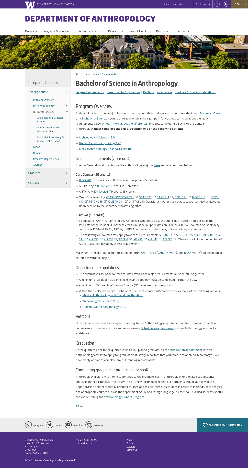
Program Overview (43, 99)
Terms (130, 443)
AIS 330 (95, 239)
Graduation (164, 92)
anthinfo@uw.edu (84, 443)
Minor (36, 146)
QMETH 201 (118, 201)
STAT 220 (147, 197)
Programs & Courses (55, 31)
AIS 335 (110, 239)
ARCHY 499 (168, 253)
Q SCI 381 (183, 197)
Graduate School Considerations (195, 92)
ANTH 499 (149, 253)
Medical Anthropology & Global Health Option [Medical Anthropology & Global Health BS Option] (50, 139)
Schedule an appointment (157, 328)
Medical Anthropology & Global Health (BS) (106, 149)
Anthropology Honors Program (124, 397)
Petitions (148, 92)
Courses (33, 183)
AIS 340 (125, 239)
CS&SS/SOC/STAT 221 (122, 197)
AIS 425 (140, 239)
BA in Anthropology (43, 105)
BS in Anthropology (43, 111)
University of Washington (44, 460)
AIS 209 (195, 235)
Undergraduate (111, 74)
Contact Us (132, 449)
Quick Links (201, 4)
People (29, 31)
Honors (37, 153)
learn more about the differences (127, 123)
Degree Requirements (90, 92)
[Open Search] (226, 4)
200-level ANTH (103, 191)
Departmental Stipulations (123, 92)
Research (114, 31)
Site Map (131, 446)
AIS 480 (169, 239)
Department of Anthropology (90, 18)
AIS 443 (154, 239)
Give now (239, 4)
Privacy (130, 440)
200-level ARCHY (104, 186)
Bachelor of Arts (210, 113)
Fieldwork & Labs (89, 31)
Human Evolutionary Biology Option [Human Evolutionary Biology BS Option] (48, 129)
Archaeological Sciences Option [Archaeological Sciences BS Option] (50, 119)
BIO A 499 (192, 253)
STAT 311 (165, 197)
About (182, 31)
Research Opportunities (46, 159)
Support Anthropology (222, 425)
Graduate (34, 173)
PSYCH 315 (98, 201)
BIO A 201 (87, 180)
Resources (163, 31)
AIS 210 (210, 235)
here (157, 165)
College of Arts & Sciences (177, 4)
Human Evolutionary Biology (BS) (100, 143)
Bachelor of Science (94, 118)
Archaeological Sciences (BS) (97, 137)
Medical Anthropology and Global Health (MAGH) (113, 295)
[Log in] (217, 4)
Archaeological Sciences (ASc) (100, 301)
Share (80, 405)
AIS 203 (180, 235)
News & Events (138, 31)
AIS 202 (165, 235)
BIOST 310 (200, 197)
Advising (37, 164)
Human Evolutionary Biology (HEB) (104, 307)
